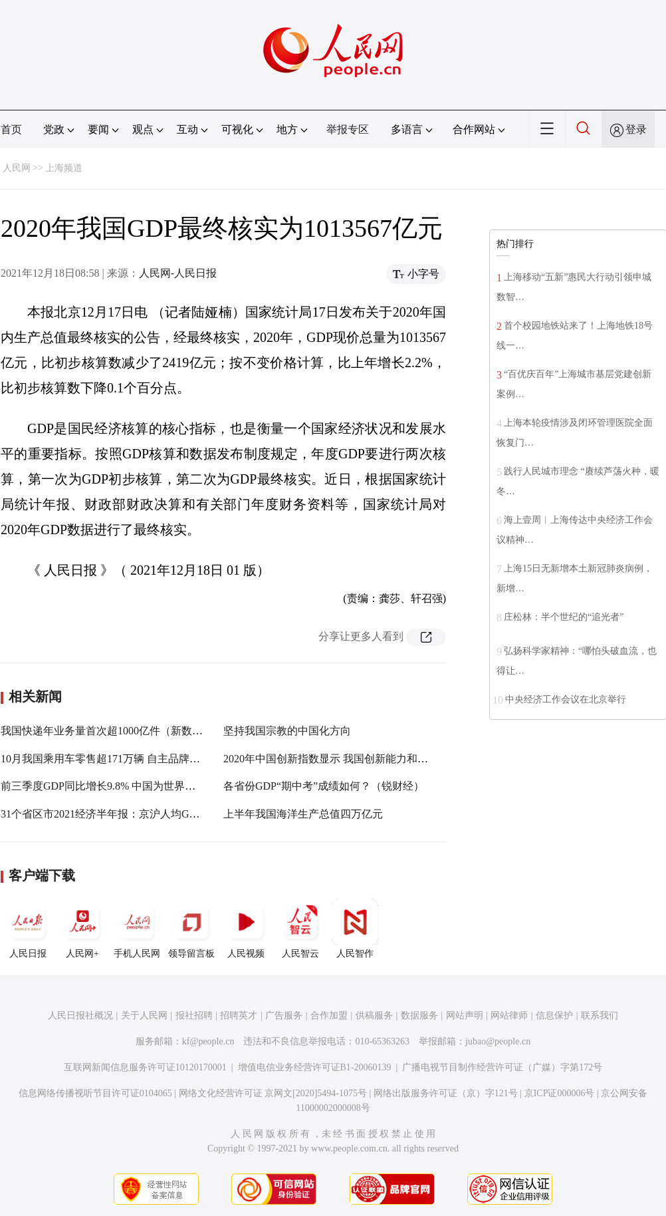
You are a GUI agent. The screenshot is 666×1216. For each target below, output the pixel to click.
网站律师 (509, 1015)
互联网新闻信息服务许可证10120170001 (145, 1067)
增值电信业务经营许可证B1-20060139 (314, 1067)
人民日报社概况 (80, 1015)
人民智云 (300, 929)
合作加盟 (329, 1015)
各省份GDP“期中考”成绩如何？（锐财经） (323, 786)
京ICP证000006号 (559, 1093)
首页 (11, 129)
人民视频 (246, 929)
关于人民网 (144, 1015)
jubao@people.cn (497, 1041)
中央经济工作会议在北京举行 (565, 699)
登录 (636, 129)
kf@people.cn (208, 1041)
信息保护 (554, 1015)
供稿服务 (374, 1015)
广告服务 (283, 1015)
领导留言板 (191, 929)
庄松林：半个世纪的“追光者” (563, 617)
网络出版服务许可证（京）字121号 (446, 1093)
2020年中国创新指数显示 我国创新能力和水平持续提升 (352, 758)
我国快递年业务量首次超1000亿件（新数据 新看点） (124, 730)
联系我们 (599, 1015)
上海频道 (63, 168)
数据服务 (419, 1015)
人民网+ (82, 929)
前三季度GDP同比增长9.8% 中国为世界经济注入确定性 (130, 786)
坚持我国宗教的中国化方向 (287, 730)
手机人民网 (137, 929)
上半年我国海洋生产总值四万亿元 (303, 814)
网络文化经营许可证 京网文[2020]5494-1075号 (273, 1093)
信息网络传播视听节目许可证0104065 (95, 1093)
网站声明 (464, 1015)
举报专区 (347, 129)
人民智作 (355, 929)
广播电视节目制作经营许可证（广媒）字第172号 (502, 1067)
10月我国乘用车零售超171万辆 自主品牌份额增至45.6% (130, 758)
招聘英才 (238, 1015)
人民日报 (28, 929)
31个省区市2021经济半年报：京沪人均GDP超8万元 (120, 814)
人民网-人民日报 (178, 273)
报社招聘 (194, 1015)
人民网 (17, 168)
